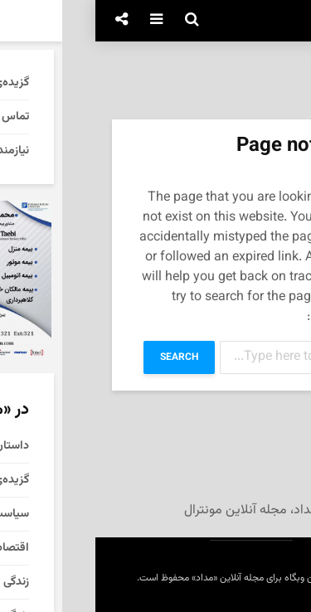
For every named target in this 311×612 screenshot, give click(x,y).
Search (84, 357)
